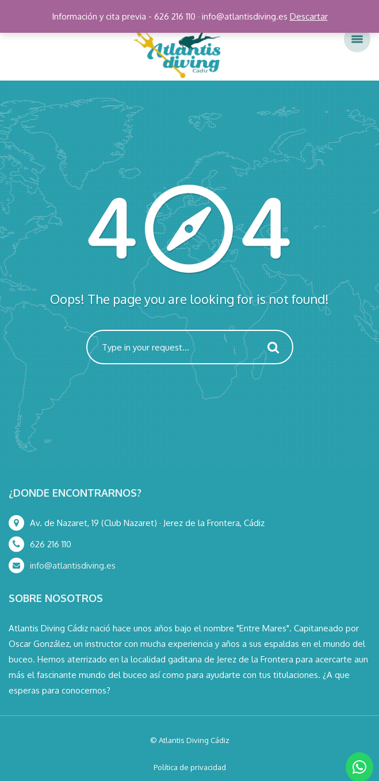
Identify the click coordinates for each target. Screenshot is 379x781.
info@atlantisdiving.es (73, 565)
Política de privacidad (190, 767)
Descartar (309, 16)
